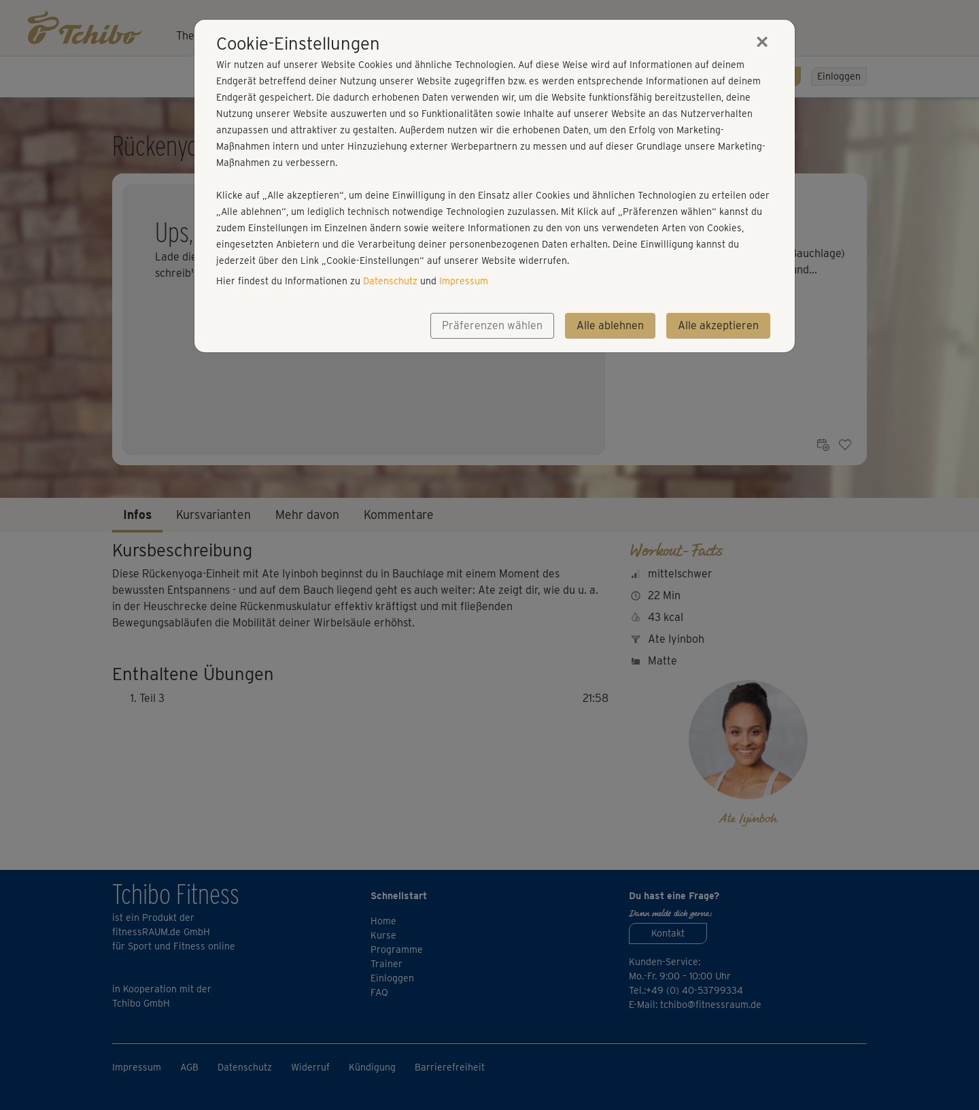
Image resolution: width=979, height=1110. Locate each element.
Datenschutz (390, 280)
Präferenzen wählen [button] (492, 325)
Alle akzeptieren (718, 325)
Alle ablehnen (610, 325)
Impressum (463, 280)
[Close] (762, 41)
